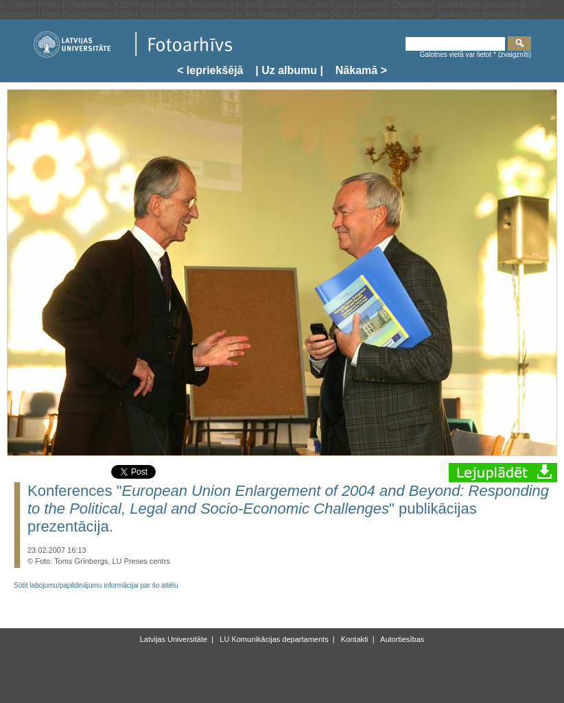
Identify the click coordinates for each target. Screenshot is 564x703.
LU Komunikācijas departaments (273, 639)
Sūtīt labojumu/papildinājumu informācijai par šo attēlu (96, 585)
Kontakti (353, 639)
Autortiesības (402, 639)
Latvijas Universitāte (173, 639)
